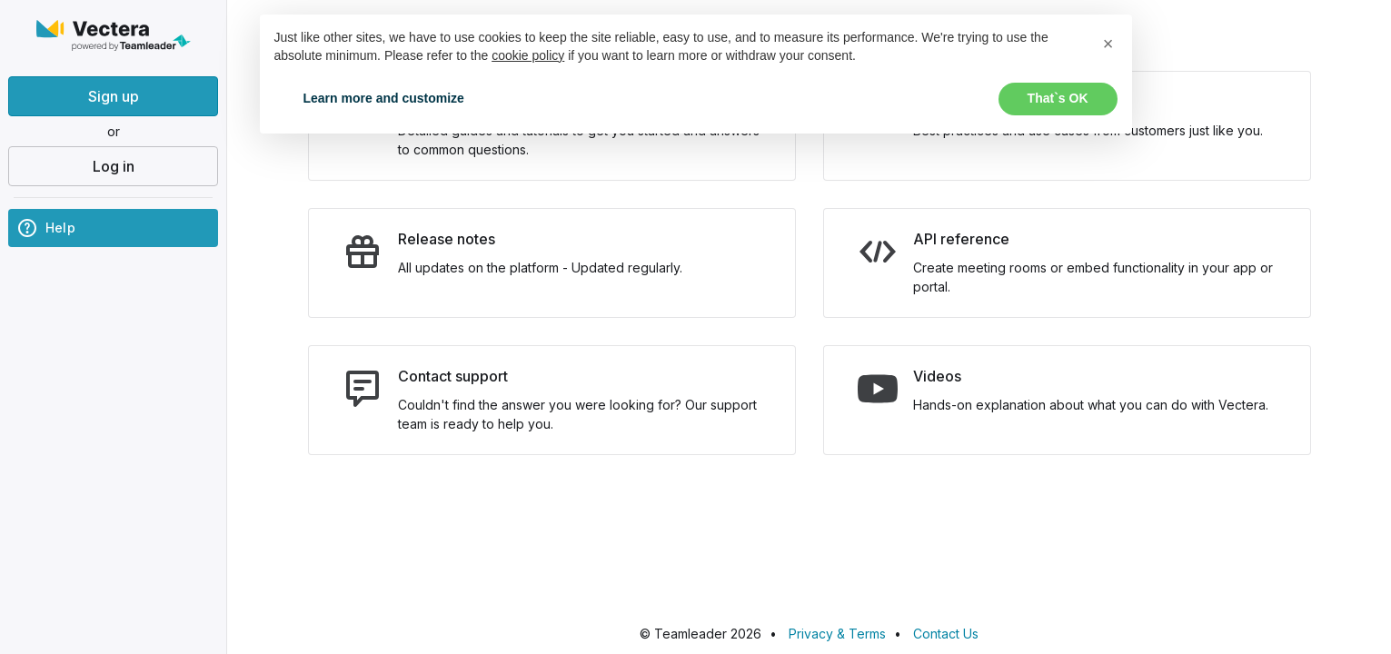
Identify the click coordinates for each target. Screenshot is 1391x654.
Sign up (113, 96)
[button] (1108, 43)
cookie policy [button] (528, 55)
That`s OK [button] (1058, 98)
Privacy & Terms (837, 633)
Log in (113, 166)
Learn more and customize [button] (383, 98)
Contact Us (946, 633)
